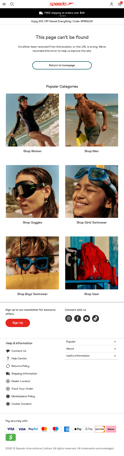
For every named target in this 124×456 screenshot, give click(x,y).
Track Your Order (22, 388)
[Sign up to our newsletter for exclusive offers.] (18, 323)
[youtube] (86, 318)
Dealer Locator (20, 381)
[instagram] (68, 318)
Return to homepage (62, 65)
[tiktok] (95, 318)
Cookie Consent (21, 404)
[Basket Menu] (120, 4)
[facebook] (77, 318)
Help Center (19, 358)
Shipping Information (24, 373)
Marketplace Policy (23, 396)
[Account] (111, 4)
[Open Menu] (4, 4)
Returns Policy (20, 366)
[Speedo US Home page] (61, 4)
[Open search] (12, 4)
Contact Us (18, 351)
